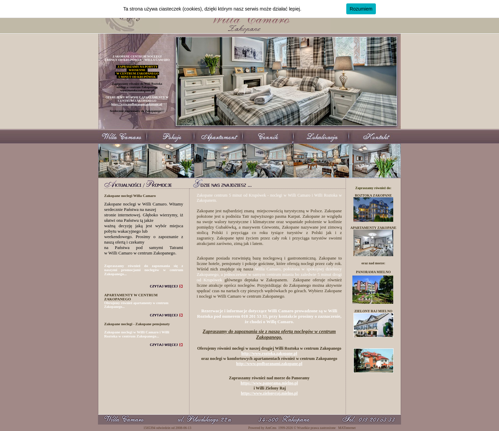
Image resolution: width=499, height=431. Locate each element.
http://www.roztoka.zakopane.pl (269, 353)
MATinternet (346, 428)
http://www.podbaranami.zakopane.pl (269, 363)
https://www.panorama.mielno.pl (269, 383)
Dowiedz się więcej (323, 9)
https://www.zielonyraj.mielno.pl (269, 393)
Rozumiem (361, 9)
